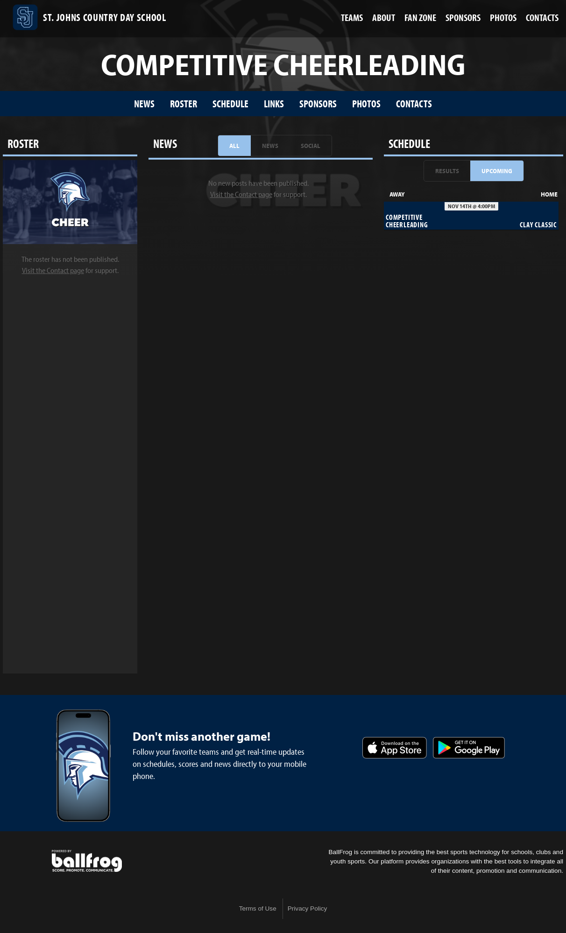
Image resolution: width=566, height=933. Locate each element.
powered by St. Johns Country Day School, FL (87, 861)
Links (274, 103)
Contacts (414, 103)
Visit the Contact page (53, 270)
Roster (183, 103)
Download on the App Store (394, 747)
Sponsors (318, 103)
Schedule (230, 103)
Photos (366, 103)
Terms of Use (257, 908)
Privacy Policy (307, 908)
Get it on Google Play (469, 747)
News (144, 103)
